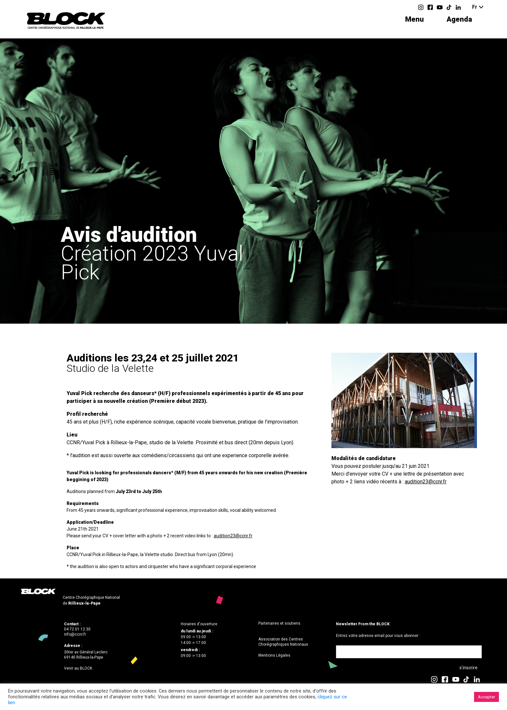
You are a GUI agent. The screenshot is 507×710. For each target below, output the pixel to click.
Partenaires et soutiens (279, 623)
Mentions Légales (274, 655)
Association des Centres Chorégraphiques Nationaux (283, 642)
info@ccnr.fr (75, 634)
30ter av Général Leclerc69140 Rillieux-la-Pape (86, 655)
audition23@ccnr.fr (233, 535)
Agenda (459, 19)
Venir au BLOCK (78, 668)
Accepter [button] (486, 696)
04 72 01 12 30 (77, 629)
